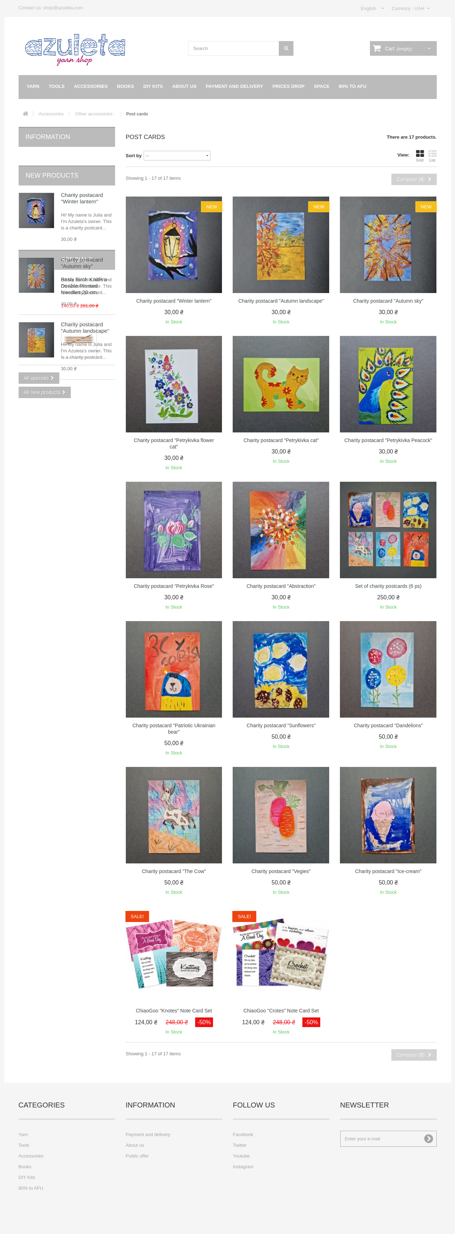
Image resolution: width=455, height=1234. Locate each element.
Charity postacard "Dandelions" (388, 725)
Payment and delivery (234, 86)
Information (48, 136)
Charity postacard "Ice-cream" (388, 871)
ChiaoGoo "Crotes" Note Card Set (281, 1011)
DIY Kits (153, 86)
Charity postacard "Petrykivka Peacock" (388, 440)
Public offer (137, 1156)
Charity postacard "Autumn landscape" (85, 317)
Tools (57, 86)
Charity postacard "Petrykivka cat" (281, 440)
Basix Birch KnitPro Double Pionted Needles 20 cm (84, 434)
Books (125, 86)
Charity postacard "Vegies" (281, 871)
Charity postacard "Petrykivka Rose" (174, 586)
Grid (420, 155)
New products (52, 164)
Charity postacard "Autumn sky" (82, 252)
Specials (41, 408)
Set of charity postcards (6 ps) (388, 586)
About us (184, 86)
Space (322, 86)
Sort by (134, 155)
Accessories (91, 86)
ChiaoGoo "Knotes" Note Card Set (174, 1011)
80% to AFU (352, 86)
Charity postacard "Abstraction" (281, 586)
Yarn (33, 86)
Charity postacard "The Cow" (174, 871)
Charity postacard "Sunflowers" (281, 725)
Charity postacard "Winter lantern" (82, 187)
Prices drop (288, 86)
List (432, 155)
